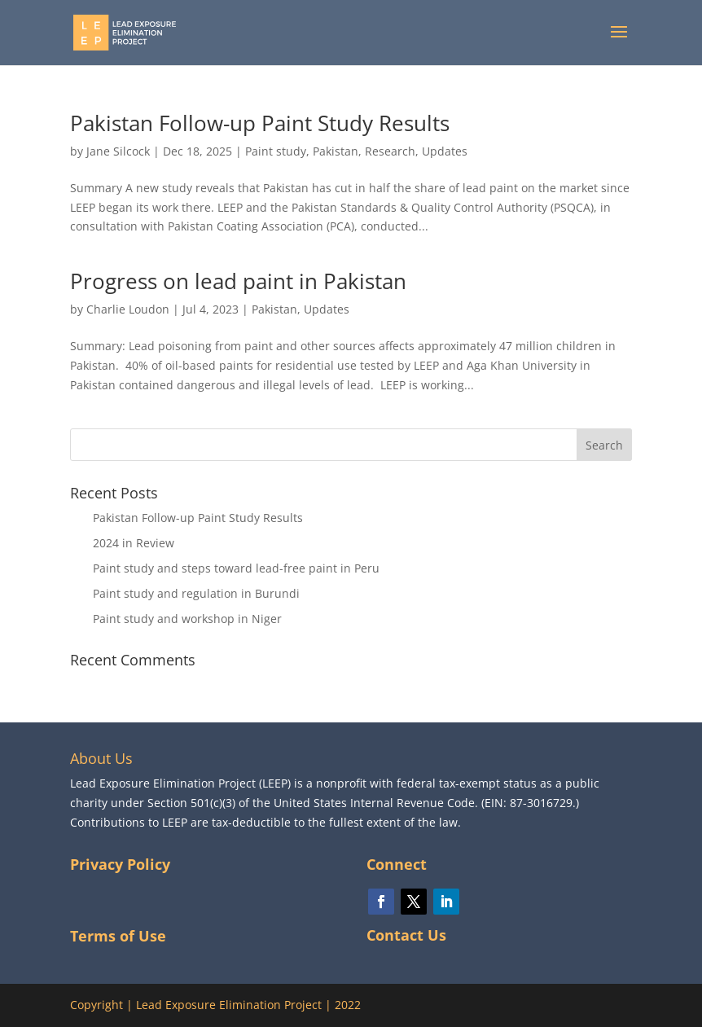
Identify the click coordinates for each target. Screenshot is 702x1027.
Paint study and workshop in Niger (187, 618)
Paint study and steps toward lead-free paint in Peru (236, 568)
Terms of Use (118, 936)
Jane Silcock (118, 151)
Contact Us (406, 935)
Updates (444, 151)
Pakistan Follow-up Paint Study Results (260, 123)
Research (390, 151)
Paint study (275, 151)
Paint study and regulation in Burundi (196, 593)
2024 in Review (133, 543)
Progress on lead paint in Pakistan (238, 281)
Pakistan (335, 151)
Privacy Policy (120, 864)
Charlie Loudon (127, 309)
